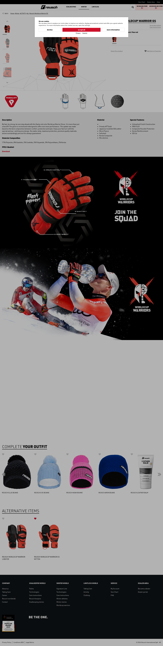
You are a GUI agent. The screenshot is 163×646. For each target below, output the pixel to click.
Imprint (84, 33)
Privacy (78, 33)
